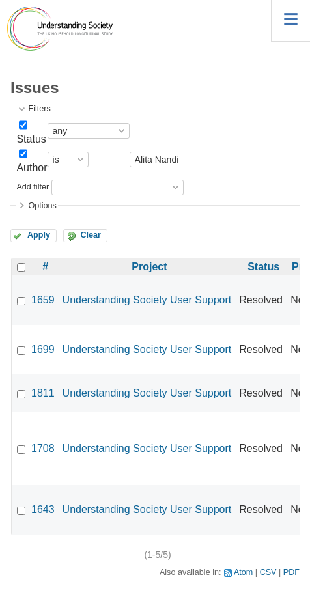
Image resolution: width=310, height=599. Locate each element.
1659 (43, 299)
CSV (268, 572)
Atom (243, 572)
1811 (43, 392)
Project (149, 266)
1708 (43, 448)
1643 (43, 509)
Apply (38, 235)
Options (42, 205)
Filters (39, 108)
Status (31, 139)
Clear (90, 235)
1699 (43, 349)
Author (31, 167)
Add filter (32, 186)
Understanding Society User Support (147, 299)
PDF (291, 572)
